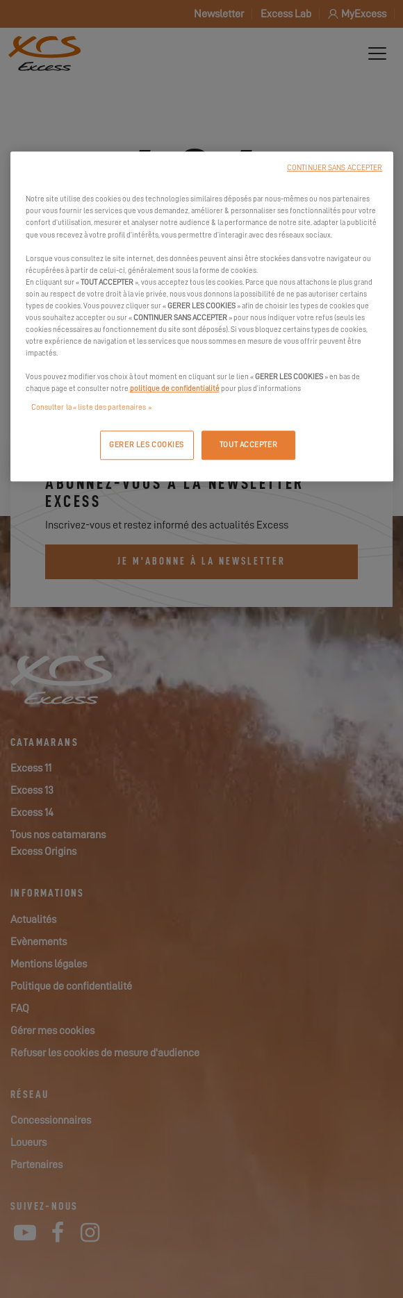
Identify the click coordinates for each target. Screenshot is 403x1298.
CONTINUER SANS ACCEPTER (334, 168)
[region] (201, 317)
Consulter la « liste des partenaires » (91, 408)
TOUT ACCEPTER (248, 445)
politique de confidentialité (175, 389)
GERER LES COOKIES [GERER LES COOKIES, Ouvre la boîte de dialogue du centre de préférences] (146, 445)
